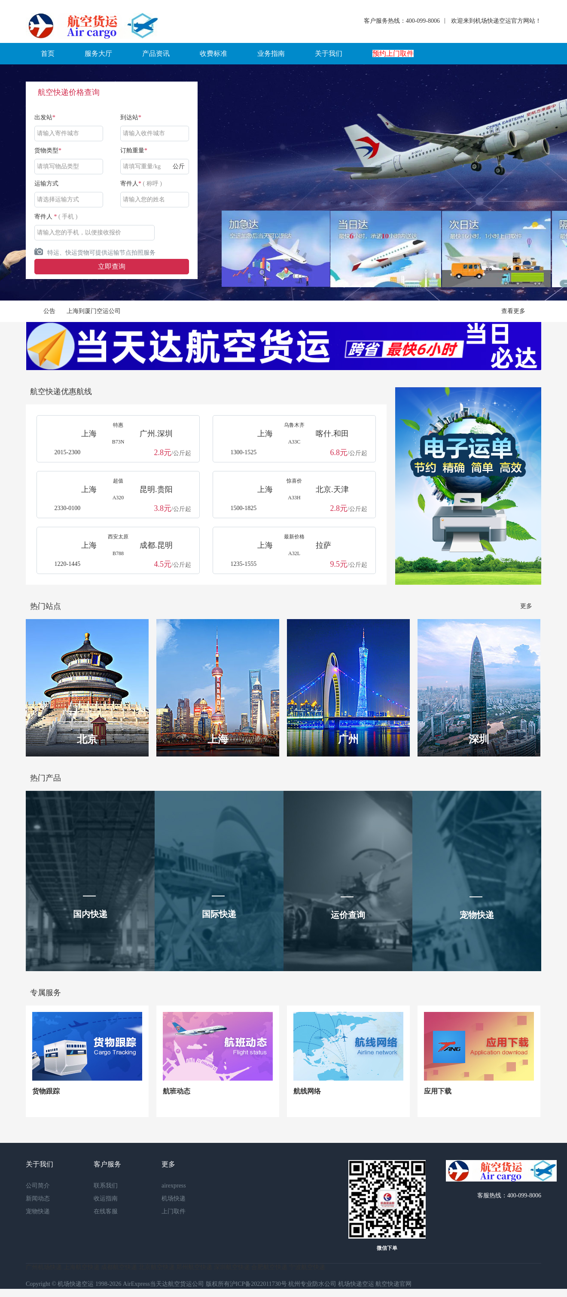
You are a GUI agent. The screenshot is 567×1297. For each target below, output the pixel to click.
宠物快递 (38, 1211)
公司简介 (38, 1185)
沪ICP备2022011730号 (258, 1284)
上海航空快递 (82, 1267)
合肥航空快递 (269, 1267)
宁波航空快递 (307, 1267)
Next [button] (524, 182)
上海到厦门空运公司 (94, 311)
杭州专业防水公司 (312, 1284)
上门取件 (174, 1211)
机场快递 (174, 1198)
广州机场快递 (44, 1267)
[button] (48, 53)
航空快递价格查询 (69, 92)
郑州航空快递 (194, 1267)
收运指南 (106, 1198)
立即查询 (111, 266)
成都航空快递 (119, 1267)
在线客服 (106, 1211)
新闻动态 (38, 1198)
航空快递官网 (393, 1284)
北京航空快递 (157, 1267)
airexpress (174, 1185)
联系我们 (106, 1185)
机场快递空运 (356, 1284)
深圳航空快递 (232, 1267)
